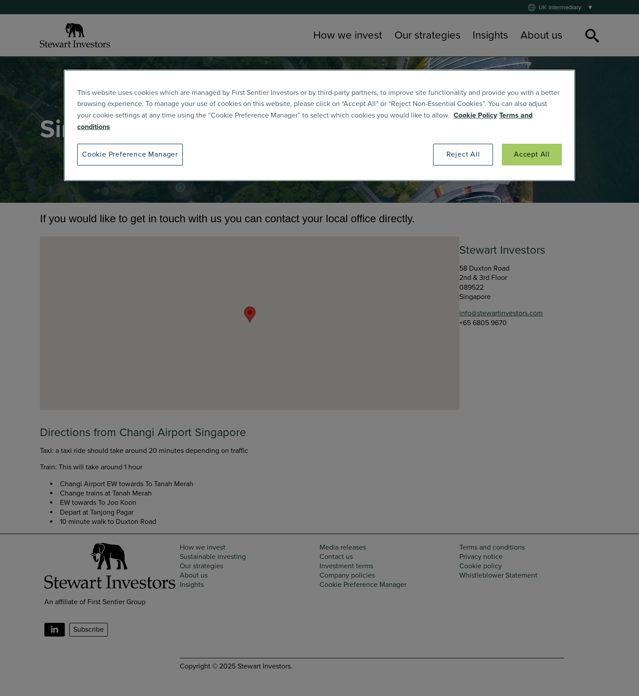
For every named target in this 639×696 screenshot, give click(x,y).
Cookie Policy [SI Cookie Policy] (475, 115)
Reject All (463, 154)
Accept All (532, 154)
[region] (319, 125)
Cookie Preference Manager (130, 154)
